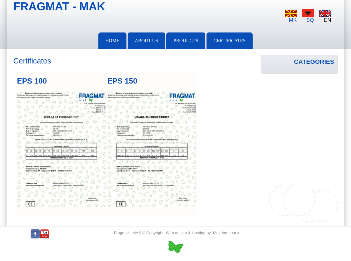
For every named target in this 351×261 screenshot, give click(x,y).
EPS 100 (32, 81)
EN (325, 16)
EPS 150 (122, 81)
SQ (308, 16)
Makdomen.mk (226, 233)
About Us (146, 40)
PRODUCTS (185, 40)
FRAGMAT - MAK (59, 6)
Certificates (230, 40)
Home (112, 40)
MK (291, 16)
